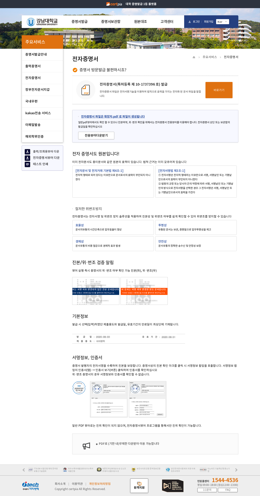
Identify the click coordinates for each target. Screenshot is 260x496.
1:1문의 (207, 489)
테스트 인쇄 (36, 164)
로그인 (196, 21)
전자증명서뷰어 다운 (42, 158)
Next (237, 471)
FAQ (227, 489)
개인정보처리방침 (100, 484)
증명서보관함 (110, 21)
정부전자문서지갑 (37, 90)
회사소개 (60, 484)
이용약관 (77, 484)
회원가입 (208, 21)
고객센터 (167, 21)
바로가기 (219, 90)
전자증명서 (33, 78)
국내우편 (31, 101)
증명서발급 (79, 21)
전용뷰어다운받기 (96, 135)
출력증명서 (33, 66)
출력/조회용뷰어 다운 (42, 152)
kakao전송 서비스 (38, 113)
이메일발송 (33, 125)
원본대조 (140, 21)
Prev (25, 471)
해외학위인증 (34, 136)
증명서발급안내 (36, 54)
